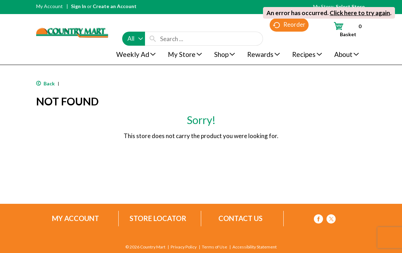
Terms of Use (214, 247)
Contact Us (240, 218)
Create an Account (115, 6)
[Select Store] (351, 6)
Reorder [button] (289, 39)
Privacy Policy (184, 247)
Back (45, 83)
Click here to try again (360, 13)
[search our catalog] (152, 25)
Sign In (78, 6)
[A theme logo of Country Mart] (72, 19)
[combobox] (133, 25)
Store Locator (158, 218)
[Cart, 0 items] (344, 29)
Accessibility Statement (254, 247)
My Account (49, 6)
